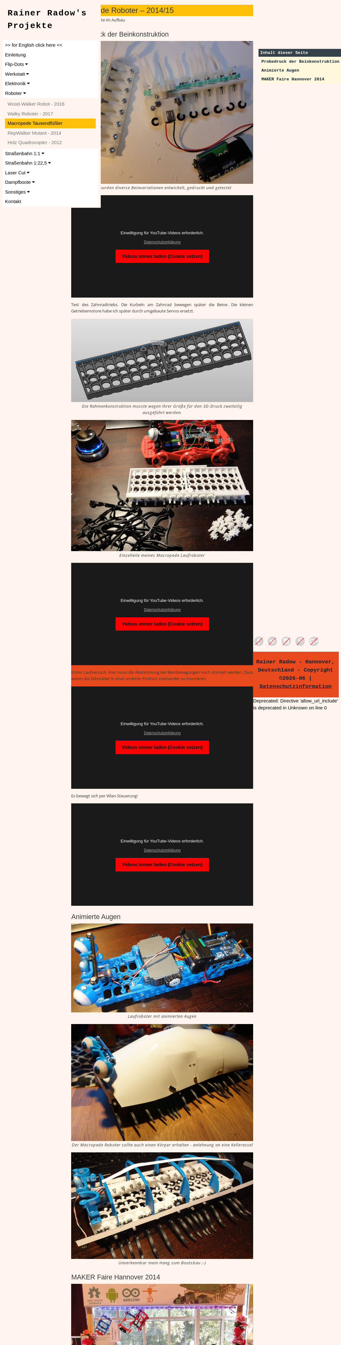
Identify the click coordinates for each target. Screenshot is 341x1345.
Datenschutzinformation (300, 686)
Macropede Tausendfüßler (35, 123)
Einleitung (15, 54)
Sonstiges (17, 192)
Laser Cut (17, 172)
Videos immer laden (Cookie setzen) (183, 233)
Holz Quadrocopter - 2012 (35, 142)
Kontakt (13, 201)
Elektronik (17, 83)
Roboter (15, 93)
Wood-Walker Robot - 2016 (36, 104)
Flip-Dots (16, 64)
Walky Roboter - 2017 (30, 113)
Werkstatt (17, 74)
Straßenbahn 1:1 (24, 153)
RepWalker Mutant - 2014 (34, 133)
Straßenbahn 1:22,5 (28, 163)
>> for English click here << (33, 45)
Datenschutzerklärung (183, 219)
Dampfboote (20, 182)
